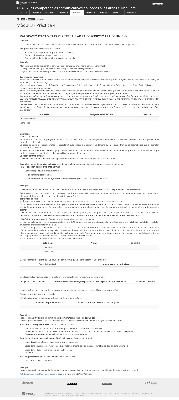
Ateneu (157, 3)
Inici (23, 19)
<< (21, 12)
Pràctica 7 (117, 12)
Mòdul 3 (31, 19)
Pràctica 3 (63, 12)
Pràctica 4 (77, 12)
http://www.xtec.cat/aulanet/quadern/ (39, 374)
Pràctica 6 (104, 12)
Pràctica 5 (90, 12)
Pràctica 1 (36, 12)
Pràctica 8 (131, 12)
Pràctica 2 (49, 12)
